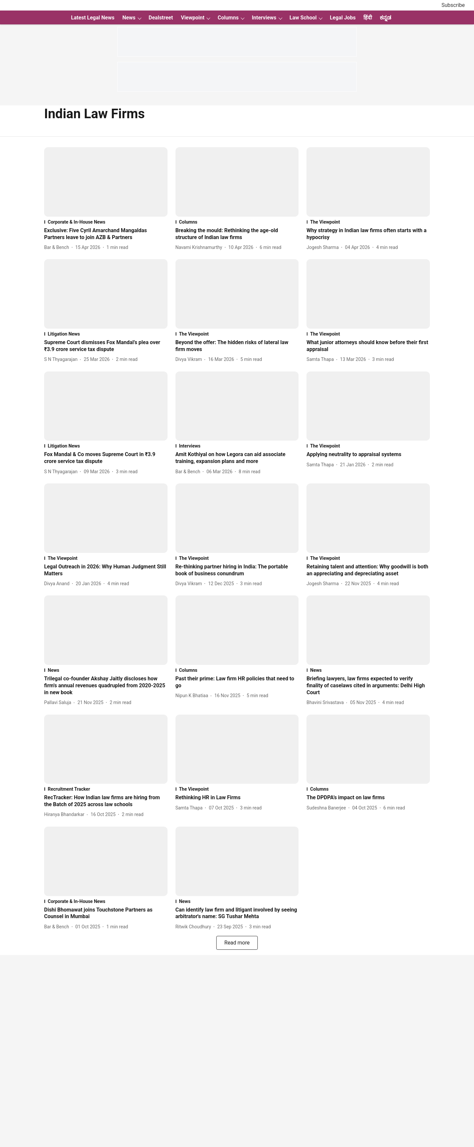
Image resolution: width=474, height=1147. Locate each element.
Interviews (264, 17)
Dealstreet (161, 17)
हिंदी (367, 17)
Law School (303, 17)
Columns (228, 17)
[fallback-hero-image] (106, 182)
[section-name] (106, 222)
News (129, 17)
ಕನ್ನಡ (385, 17)
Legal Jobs (343, 17)
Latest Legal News (93, 17)
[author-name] (58, 247)
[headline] (106, 234)
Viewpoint (192, 17)
